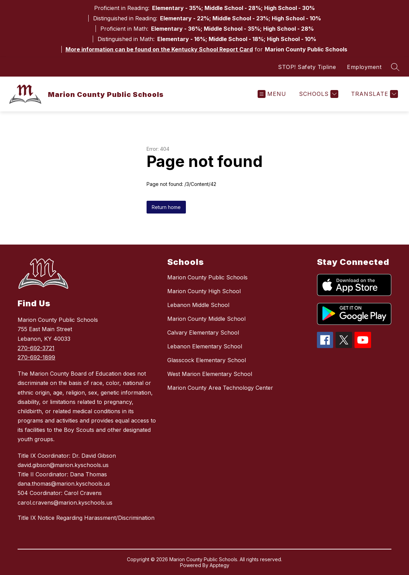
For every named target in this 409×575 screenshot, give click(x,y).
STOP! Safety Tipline (307, 66)
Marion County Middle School (206, 318)
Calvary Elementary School (203, 332)
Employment (364, 66)
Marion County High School (204, 291)
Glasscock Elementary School (206, 360)
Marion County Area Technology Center (220, 387)
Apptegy (219, 565)
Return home (166, 207)
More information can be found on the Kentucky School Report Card (159, 49)
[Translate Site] (373, 94)
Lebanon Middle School (198, 304)
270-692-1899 (36, 357)
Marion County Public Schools (207, 277)
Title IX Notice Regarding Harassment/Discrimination (86, 517)
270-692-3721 (36, 348)
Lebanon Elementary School (204, 346)
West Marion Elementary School (209, 373)
